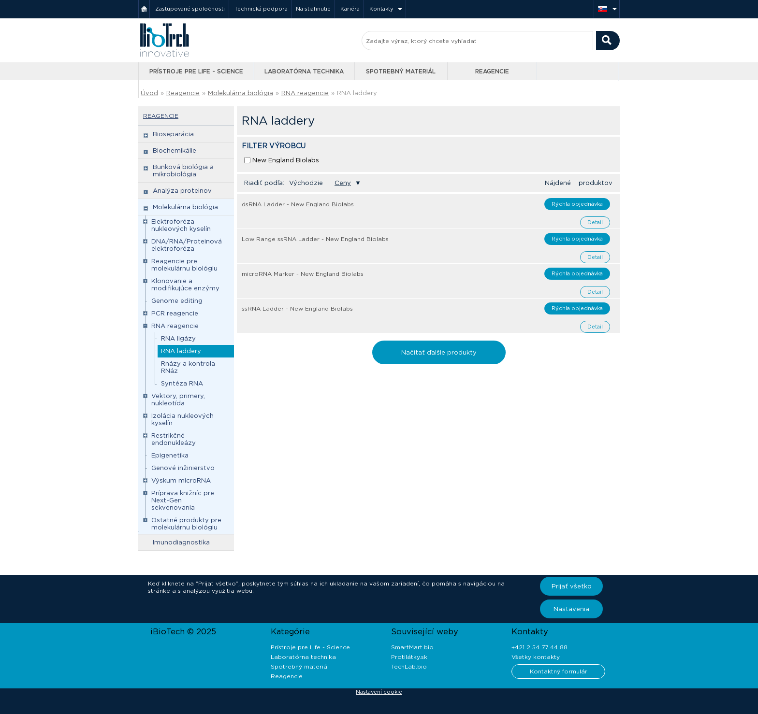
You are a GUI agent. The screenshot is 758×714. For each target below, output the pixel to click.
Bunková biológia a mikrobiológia (183, 170)
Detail (595, 222)
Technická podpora (261, 8)
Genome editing (177, 300)
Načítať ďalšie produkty (439, 352)
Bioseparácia (173, 134)
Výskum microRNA (181, 480)
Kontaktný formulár (558, 671)
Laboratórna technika (304, 71)
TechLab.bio (409, 666)
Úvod (149, 93)
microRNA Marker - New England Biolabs (303, 273)
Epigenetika (170, 455)
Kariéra (350, 8)
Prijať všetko (572, 586)
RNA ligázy (178, 338)
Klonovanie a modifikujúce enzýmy (185, 284)
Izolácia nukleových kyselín (182, 419)
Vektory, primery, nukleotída (178, 399)
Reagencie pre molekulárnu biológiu (184, 264)
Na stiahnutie (313, 8)
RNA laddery (357, 93)
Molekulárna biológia (240, 93)
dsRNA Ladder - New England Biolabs (298, 204)
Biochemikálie (174, 150)
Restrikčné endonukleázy (173, 439)
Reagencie (492, 71)
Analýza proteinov (182, 190)
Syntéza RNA (182, 383)
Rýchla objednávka (577, 203)
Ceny (343, 182)
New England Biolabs (285, 160)
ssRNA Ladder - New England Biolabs (297, 308)
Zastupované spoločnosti (190, 8)
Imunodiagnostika (181, 542)
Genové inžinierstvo (183, 467)
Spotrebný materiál (401, 71)
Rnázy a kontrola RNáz (188, 367)
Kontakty (381, 8)
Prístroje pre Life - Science (196, 71)
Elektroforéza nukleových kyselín (181, 225)
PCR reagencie (174, 313)
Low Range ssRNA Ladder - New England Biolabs (315, 239)
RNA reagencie (305, 93)
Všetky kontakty (535, 656)
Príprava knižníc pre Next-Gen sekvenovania (182, 500)
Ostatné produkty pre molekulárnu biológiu (186, 523)
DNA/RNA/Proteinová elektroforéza (186, 245)
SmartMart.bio (412, 647)
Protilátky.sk (409, 656)
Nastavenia (571, 609)
